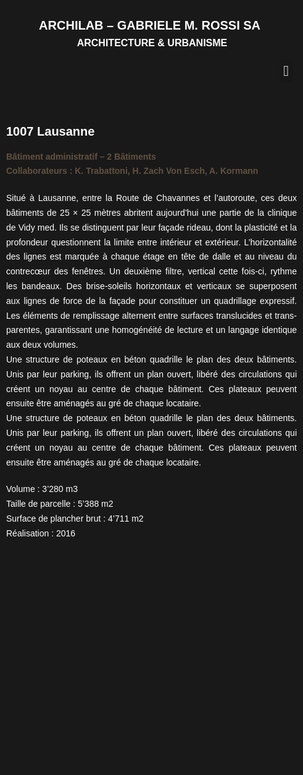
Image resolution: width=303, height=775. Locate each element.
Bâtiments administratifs (88, 679)
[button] (286, 71)
